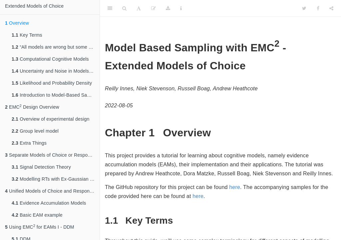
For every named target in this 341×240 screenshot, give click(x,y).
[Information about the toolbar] (181, 8)
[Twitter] (304, 8)
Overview (17, 23)
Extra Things (29, 143)
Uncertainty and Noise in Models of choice (56, 71)
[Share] (331, 8)
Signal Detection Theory (41, 167)
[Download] (168, 8)
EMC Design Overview (32, 107)
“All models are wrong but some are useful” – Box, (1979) (56, 47)
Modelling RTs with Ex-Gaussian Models (56, 179)
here (234, 187)
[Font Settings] (139, 8)
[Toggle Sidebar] (110, 8)
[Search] (124, 8)
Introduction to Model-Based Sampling (56, 95)
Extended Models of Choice (34, 6)
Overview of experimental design (50, 119)
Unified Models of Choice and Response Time (52, 191)
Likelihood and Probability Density (52, 83)
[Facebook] (318, 8)
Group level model (35, 131)
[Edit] (153, 8)
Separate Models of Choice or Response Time (52, 155)
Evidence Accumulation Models (49, 203)
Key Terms (27, 35)
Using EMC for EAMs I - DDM (39, 227)
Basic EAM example (37, 215)
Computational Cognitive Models (50, 59)
